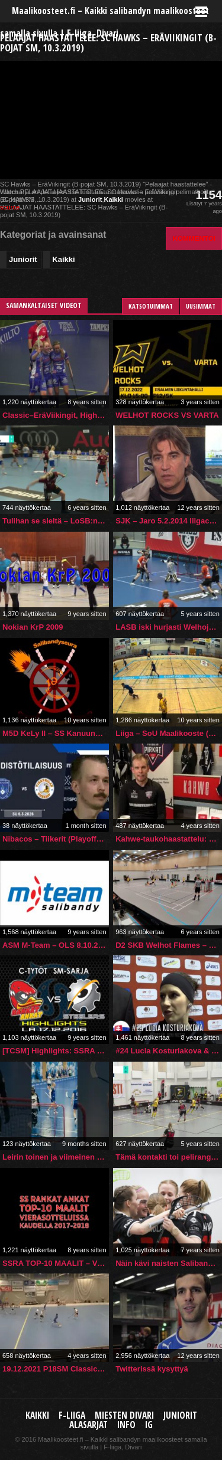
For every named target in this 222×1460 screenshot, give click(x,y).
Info (126, 1425)
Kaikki (113, 199)
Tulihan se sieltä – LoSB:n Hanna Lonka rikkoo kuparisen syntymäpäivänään (55, 520)
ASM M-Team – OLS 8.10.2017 (55, 945)
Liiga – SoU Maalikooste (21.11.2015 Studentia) (168, 733)
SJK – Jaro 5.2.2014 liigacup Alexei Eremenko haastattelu (168, 520)
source (10, 207)
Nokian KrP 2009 (32, 627)
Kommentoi (193, 238)
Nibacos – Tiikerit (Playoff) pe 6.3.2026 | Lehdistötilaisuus (55, 838)
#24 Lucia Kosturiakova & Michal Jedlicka (168, 1050)
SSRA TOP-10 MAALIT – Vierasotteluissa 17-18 (55, 1263)
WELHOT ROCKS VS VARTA (166, 415)
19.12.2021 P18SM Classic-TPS (55, 1368)
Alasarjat (88, 1425)
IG (149, 1425)
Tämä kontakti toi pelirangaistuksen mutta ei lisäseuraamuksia (168, 1157)
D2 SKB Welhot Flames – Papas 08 (168, 945)
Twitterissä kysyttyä (151, 1368)
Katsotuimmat (150, 306)
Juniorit (90, 199)
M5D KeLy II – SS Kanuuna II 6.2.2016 (55, 733)
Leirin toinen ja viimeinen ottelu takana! (55, 1157)
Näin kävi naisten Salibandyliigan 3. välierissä (168, 1263)
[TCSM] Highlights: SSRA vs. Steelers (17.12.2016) (55, 1050)
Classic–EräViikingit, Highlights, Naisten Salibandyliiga (55, 415)
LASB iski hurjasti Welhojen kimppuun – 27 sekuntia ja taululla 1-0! (168, 627)
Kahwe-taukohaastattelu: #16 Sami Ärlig (168, 838)
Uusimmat (200, 306)
